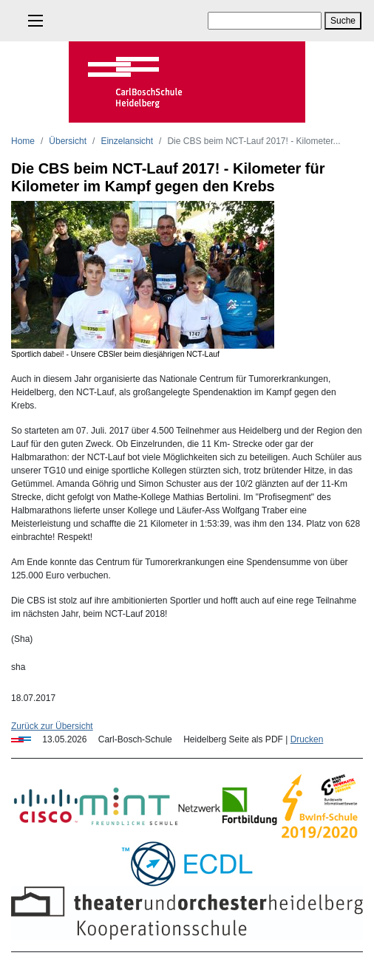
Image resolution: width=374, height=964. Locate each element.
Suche (343, 21)
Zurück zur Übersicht (52, 726)
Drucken (307, 739)
